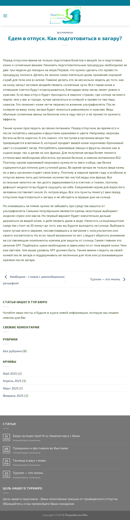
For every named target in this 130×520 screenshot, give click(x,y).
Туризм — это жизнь (108, 279)
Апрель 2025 (12, 381)
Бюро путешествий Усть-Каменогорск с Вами (46, 436)
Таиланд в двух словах (29, 460)
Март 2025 (10, 388)
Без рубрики (65, 32)
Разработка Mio (76, 515)
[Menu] (5, 15)
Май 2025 (10, 373)
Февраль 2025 (13, 395)
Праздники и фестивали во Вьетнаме (40, 448)
